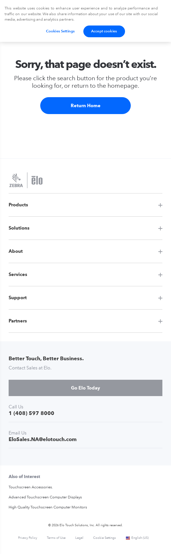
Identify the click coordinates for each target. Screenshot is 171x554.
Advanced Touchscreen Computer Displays (45, 497)
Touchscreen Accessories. (31, 487)
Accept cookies (104, 31)
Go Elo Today (85, 388)
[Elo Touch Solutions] (26, 181)
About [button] (16, 251)
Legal (79, 538)
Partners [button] (18, 321)
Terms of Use (56, 538)
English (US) (137, 538)
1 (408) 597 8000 (31, 413)
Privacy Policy (27, 538)
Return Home (86, 105)
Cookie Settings (104, 538)
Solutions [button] (19, 228)
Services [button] (18, 274)
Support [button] (18, 297)
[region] (85, 21)
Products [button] (18, 204)
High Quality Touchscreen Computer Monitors (48, 507)
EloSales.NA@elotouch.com (43, 439)
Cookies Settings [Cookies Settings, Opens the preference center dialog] (60, 31)
